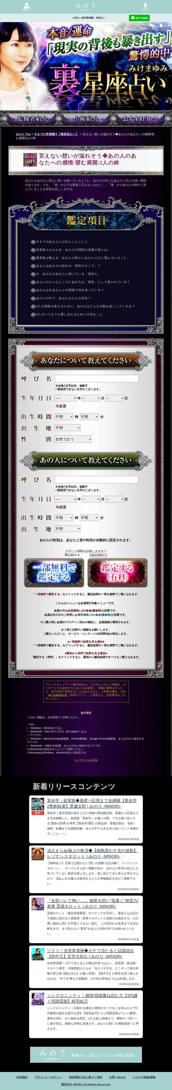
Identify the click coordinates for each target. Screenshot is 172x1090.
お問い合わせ (119, 1077)
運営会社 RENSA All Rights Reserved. (86, 1084)
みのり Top (23, 134)
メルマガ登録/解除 (147, 1077)
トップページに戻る (86, 759)
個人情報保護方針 (58, 695)
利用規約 (19, 1077)
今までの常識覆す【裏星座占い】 (56, 134)
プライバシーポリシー (46, 1077)
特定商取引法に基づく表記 (85, 1077)
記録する (72, 554)
